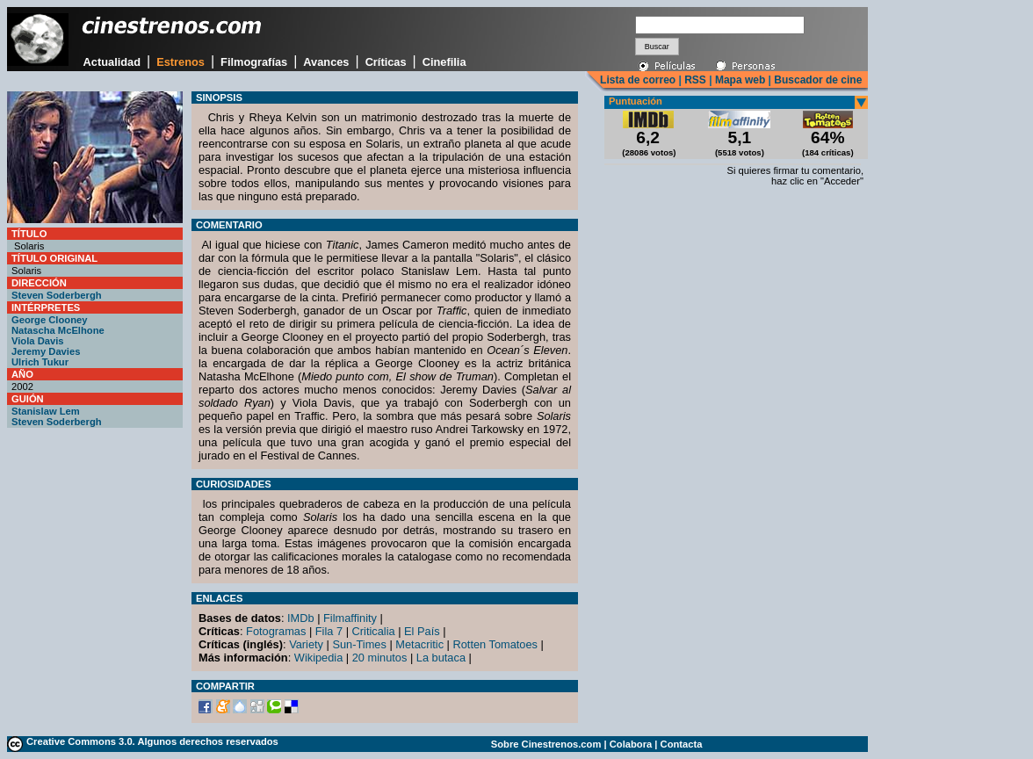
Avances (326, 62)
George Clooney (49, 319)
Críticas (386, 62)
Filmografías (253, 62)
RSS (695, 80)
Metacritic (419, 644)
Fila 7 (329, 631)
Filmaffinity (350, 618)
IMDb (300, 618)
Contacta (682, 744)
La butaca (441, 657)
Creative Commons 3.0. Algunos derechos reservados (152, 741)
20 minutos (380, 657)
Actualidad (112, 62)
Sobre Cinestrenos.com (546, 744)
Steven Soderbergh (56, 295)
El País (422, 631)
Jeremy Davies (45, 351)
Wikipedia (318, 657)
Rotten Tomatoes (495, 644)
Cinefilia (444, 62)
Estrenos (180, 62)
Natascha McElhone (58, 330)
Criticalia (373, 631)
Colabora (631, 744)
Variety (306, 644)
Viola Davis (37, 341)
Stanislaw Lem (45, 411)
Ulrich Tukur (40, 362)
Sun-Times (359, 644)
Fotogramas (276, 631)
